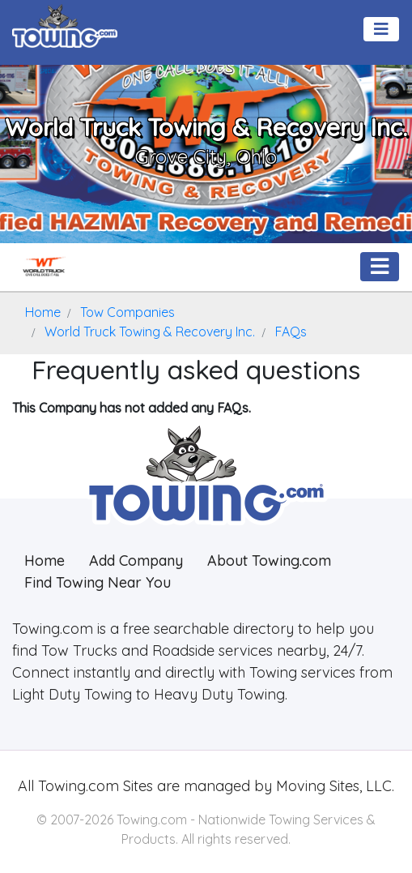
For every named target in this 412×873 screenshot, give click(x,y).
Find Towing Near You (97, 582)
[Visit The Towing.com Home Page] (64, 24)
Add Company (136, 560)
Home (44, 560)
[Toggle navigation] (381, 29)
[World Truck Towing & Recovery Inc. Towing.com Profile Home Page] (43, 266)
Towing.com (76, 786)
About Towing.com (269, 560)
